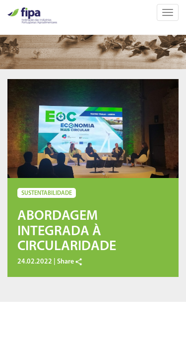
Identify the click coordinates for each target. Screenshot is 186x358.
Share (70, 262)
